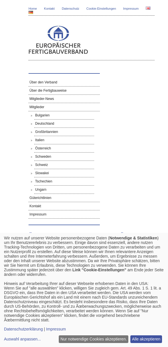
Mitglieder (36, 107)
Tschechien (43, 181)
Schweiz (41, 165)
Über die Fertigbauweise (47, 91)
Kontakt (49, 8)
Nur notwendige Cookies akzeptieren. (93, 339)
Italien (39, 140)
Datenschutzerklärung (23, 329)
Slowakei (41, 173)
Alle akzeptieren (146, 339)
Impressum (131, 8)
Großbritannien (46, 132)
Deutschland (44, 124)
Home (33, 8)
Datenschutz (70, 8)
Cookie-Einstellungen (101, 8)
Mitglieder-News (41, 99)
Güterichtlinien (40, 198)
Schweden (42, 157)
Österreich (42, 148)
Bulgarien (42, 115)
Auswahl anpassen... (22, 339)
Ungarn (40, 190)
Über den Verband (43, 82)
